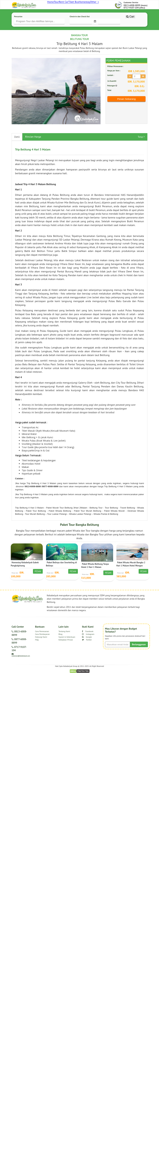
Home (52, 5)
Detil (17, 147)
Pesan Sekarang (126, 109)
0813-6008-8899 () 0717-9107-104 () (135, 16)
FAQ (37, 650)
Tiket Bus (84, 5)
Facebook (87, 642)
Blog (60, 645)
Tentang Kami (64, 642)
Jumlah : (110, 86)
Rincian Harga (33, 147)
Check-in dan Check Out (79, 27)
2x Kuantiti (111, 92)
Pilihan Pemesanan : (115, 77)
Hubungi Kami (41, 648)
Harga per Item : (113, 81)
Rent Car (71, 5)
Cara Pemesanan (42, 642)
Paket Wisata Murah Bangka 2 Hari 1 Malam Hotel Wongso (130, 575)
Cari (130, 32)
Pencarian (18, 27)
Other (111, 5)
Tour (61, 5)
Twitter (87, 650)
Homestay (98, 5)
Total (109, 101)
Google (87, 648)
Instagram (88, 645)
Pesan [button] (38, 582)
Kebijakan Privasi (65, 650)
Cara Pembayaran (42, 645)
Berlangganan (139, 655)
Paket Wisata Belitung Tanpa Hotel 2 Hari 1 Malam (95, 576)
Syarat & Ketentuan (66, 648)
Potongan (112, 96)
